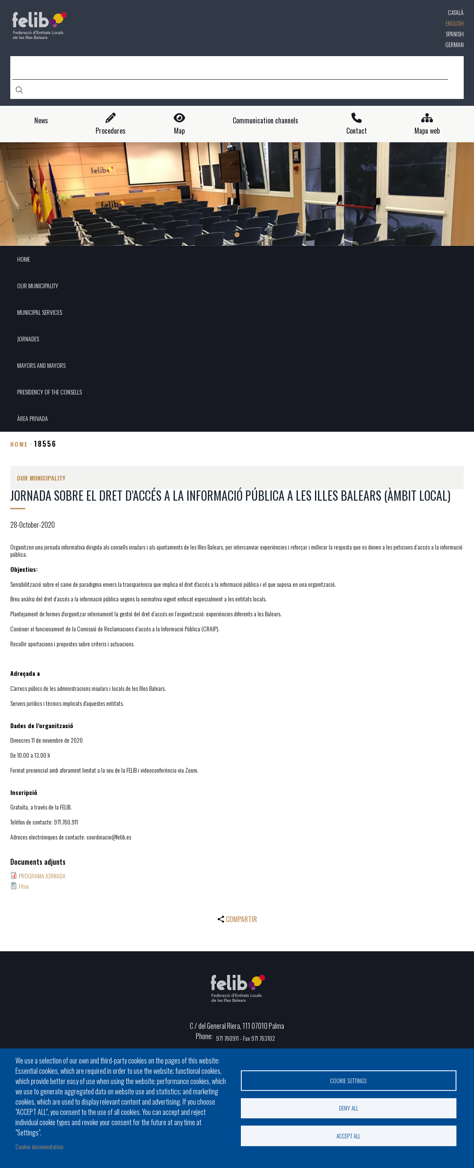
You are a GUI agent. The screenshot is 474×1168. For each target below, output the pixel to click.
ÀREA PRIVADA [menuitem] (32, 418)
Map (179, 130)
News (41, 120)
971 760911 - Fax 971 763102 (245, 1038)
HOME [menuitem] (23, 258)
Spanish (455, 33)
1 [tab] (237, 234)
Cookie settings (348, 1080)
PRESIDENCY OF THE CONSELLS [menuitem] (49, 391)
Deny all (348, 1108)
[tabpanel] (237, 194)
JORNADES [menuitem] (28, 338)
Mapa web (427, 130)
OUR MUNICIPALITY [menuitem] (37, 285)
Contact (356, 130)
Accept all (348, 1136)
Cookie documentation (39, 1146)
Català (456, 12)
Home (19, 443)
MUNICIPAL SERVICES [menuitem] (39, 312)
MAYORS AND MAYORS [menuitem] (41, 365)
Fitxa (24, 885)
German (454, 44)
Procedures (111, 130)
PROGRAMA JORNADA (42, 875)
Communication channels (265, 120)
